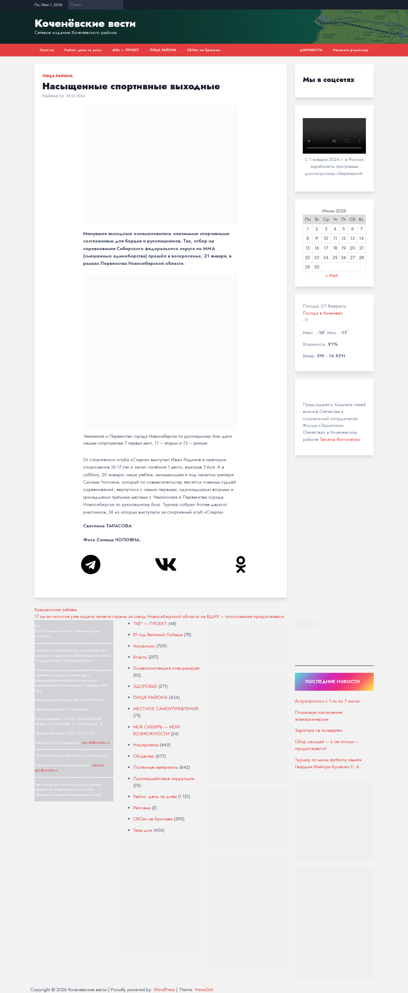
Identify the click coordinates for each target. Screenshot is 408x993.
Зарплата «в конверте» (318, 730)
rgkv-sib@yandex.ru (96, 742)
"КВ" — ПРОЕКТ (150, 623)
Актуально (144, 645)
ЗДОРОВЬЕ (145, 686)
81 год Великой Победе (158, 634)
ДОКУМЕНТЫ (311, 50)
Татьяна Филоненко (340, 439)
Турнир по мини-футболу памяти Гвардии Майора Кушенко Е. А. (328, 763)
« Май (331, 275)
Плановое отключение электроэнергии (318, 716)
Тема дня (142, 830)
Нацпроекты (145, 744)
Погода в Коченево (323, 313)
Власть (140, 657)
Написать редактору (351, 50)
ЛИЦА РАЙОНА (163, 50)
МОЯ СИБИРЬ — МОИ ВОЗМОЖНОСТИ (156, 730)
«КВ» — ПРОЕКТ (125, 50)
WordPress (164, 989)
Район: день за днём (83, 50)
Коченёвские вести (85, 23)
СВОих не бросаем (203, 50)
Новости (47, 50)
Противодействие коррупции (163, 778)
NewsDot (204, 989)
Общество (143, 756)
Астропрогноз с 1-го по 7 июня (327, 701)
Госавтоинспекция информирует (166, 668)
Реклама (141, 807)
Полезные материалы (155, 767)
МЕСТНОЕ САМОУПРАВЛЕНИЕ (166, 708)
